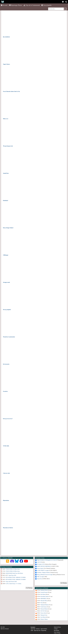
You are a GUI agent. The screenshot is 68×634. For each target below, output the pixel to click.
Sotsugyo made (6, 282)
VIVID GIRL (6, 446)
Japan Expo (33, 628)
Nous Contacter (57, 632)
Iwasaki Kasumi (43, 592)
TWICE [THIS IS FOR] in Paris (13, 569)
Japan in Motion (43, 628)
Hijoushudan (6, 500)
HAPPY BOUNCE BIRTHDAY (44, 566)
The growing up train (8, 146)
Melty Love (5, 118)
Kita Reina (42, 594)
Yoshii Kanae (43, 606)
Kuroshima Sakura (44, 596)
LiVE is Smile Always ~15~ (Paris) (13, 583)
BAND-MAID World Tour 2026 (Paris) (14, 573)
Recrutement (56, 630)
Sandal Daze (6, 173)
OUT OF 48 (43, 611)
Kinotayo (38, 628)
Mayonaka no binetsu (8, 527)
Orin (41, 602)
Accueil (4, 5)
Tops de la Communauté (32, 5)
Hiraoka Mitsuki (44, 608)
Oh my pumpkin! (7, 309)
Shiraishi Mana (43, 600)
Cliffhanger (5, 255)
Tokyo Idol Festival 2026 (11, 581)
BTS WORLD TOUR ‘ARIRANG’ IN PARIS (16, 577)
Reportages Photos (15, 5)
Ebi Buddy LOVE (41, 564)
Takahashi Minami (44, 604)
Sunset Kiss (39, 578)
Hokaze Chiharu (43, 619)
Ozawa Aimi (43, 613)
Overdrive (5, 391)
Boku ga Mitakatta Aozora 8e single (44, 574)
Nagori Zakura (6, 64)
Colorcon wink (6, 473)
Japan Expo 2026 (12, 575)
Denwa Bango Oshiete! (8, 227)
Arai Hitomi (43, 617)
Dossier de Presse (57, 627)
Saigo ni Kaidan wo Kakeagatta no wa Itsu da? (47, 560)
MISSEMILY (43, 598)
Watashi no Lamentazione (9, 336)
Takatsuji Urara (43, 615)
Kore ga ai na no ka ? (8, 418)
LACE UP (39, 562)
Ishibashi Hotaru (44, 590)
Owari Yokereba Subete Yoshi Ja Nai (11, 91)
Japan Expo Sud (37, 630)
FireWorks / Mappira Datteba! (43, 572)
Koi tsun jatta (6, 364)
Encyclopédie (46, 5)
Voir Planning (63, 583)
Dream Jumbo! (40, 568)
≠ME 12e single (40, 576)
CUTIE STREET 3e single (42, 570)
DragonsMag (43, 630)
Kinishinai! (5, 200)
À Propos (56, 628)
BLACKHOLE (6, 37)
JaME (32, 630)
